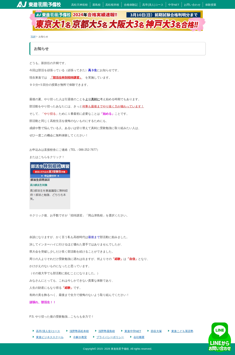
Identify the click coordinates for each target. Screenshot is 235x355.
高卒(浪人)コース (152, 4)
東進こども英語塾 (182, 331)
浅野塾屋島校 (106, 331)
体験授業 (210, 4)
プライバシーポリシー (110, 337)
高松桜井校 (112, 4)
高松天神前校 (79, 4)
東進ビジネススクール (50, 337)
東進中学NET (132, 331)
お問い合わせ (192, 4)
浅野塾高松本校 (79, 331)
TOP (33, 36)
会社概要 (138, 337)
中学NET (173, 4)
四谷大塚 (156, 331)
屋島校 (96, 4)
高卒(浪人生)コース (48, 331)
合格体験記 (131, 4)
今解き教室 (80, 337)
